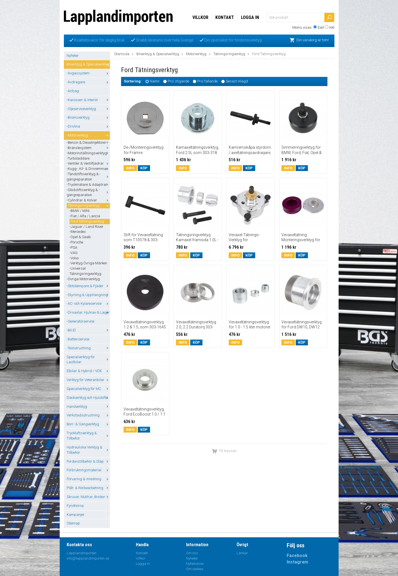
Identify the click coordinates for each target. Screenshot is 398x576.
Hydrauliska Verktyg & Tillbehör (88, 450)
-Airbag (73, 91)
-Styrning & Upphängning (88, 295)
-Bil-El (88, 330)
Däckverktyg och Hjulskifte (88, 398)
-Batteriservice (78, 339)
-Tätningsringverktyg (88, 205)
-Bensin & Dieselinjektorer (88, 142)
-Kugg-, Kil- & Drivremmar (88, 169)
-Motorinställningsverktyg (88, 153)
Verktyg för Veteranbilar (88, 380)
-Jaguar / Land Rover (86, 226)
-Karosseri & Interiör (88, 100)
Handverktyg (88, 406)
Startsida (121, 54)
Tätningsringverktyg (229, 54)
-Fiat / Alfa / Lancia (84, 216)
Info (130, 168)
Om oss (192, 553)
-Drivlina (88, 126)
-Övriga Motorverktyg (83, 279)
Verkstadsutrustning (88, 415)
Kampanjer (76, 514)
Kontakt (224, 17)
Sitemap (73, 523)
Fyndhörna (75, 506)
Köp (144, 168)
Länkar (242, 553)
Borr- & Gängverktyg (88, 424)
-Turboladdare (78, 158)
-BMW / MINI (79, 211)
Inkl (331, 27)
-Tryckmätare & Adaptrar (88, 184)
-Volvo (74, 258)
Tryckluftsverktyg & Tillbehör (88, 435)
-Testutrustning (88, 348)
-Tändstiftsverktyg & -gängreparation (88, 176)
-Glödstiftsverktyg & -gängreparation (88, 192)
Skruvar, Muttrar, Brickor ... (88, 497)
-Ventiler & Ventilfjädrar (88, 163)
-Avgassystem (88, 73)
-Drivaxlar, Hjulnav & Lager (88, 312)
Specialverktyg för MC (88, 389)
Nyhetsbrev (195, 564)
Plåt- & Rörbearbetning (88, 488)
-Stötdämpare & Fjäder (88, 286)
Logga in (250, 17)
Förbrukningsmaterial (88, 470)
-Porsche (76, 242)
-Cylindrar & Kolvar (88, 200)
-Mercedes (77, 232)
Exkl (321, 27)
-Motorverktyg (88, 135)
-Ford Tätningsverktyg (86, 221)
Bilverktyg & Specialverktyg (88, 64)
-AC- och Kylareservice (88, 303)
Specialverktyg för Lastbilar (88, 359)
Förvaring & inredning (88, 479)
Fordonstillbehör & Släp (88, 461)
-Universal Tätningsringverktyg (85, 271)
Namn (155, 81)
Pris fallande (207, 81)
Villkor (200, 17)
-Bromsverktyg (88, 117)
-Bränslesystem (88, 148)
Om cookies (195, 569)
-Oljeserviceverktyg (88, 109)
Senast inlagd (237, 81)
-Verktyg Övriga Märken (88, 263)
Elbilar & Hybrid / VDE (88, 371)
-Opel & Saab (80, 237)
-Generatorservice (80, 321)
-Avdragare (88, 82)
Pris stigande (178, 81)
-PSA (73, 247)
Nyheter (73, 55)
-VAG (73, 253)
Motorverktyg (196, 54)
